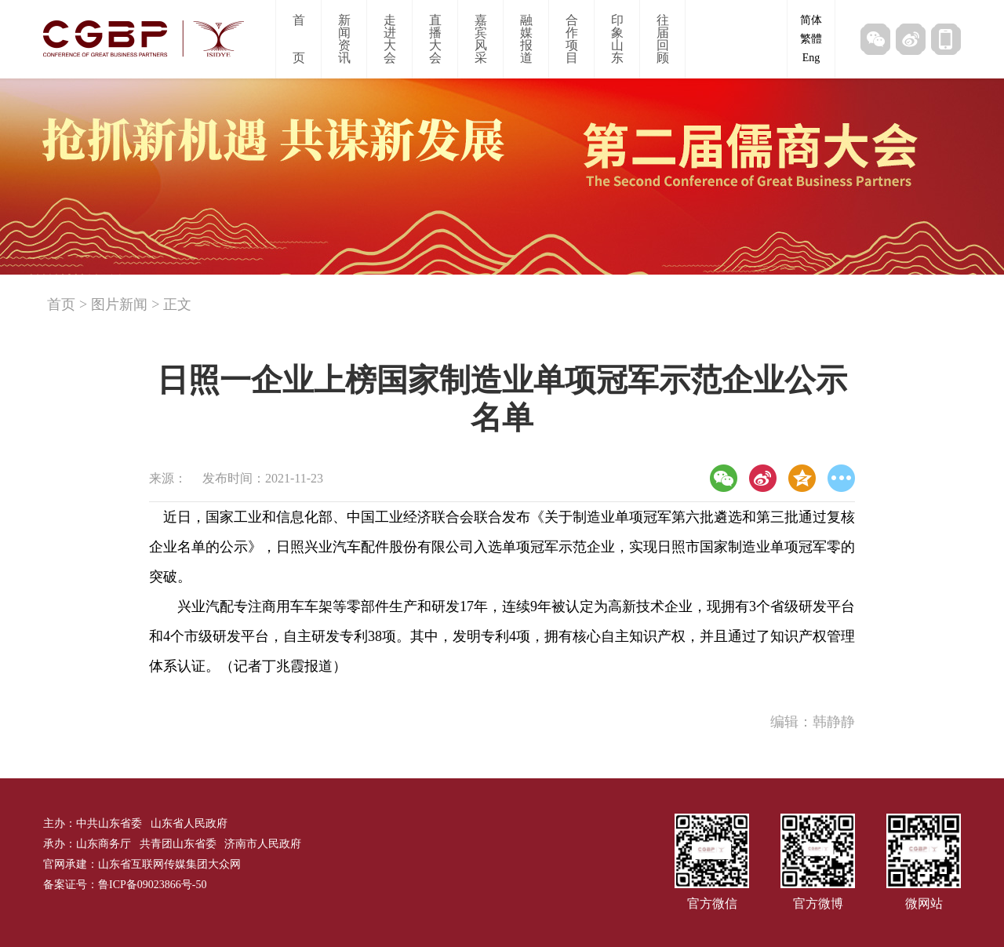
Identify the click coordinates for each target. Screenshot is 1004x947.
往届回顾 (663, 38)
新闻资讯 (344, 38)
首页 (299, 38)
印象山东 (617, 38)
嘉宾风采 (481, 38)
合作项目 (572, 38)
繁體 (811, 39)
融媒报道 (526, 38)
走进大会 (390, 38)
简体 (811, 20)
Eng (811, 58)
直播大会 (435, 38)
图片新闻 (119, 304)
